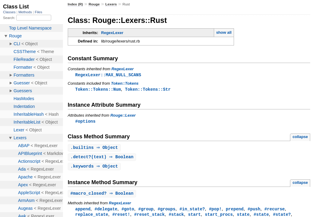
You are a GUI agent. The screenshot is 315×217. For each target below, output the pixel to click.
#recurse (274, 211)
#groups (166, 211)
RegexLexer (112, 32)
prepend (235, 211)
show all (224, 32)
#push (254, 211)
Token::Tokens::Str (148, 90)
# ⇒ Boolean (102, 195)
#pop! (215, 211)
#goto (127, 211)
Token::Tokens (125, 83)
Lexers (111, 4)
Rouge (94, 4)
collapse (300, 137)
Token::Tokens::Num (98, 90)
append (83, 211)
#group (146, 211)
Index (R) (75, 4)
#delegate (106, 211)
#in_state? (192, 211)
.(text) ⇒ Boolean (102, 158)
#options (85, 122)
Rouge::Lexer (123, 116)
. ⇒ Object (95, 149)
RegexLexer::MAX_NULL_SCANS (108, 75)
